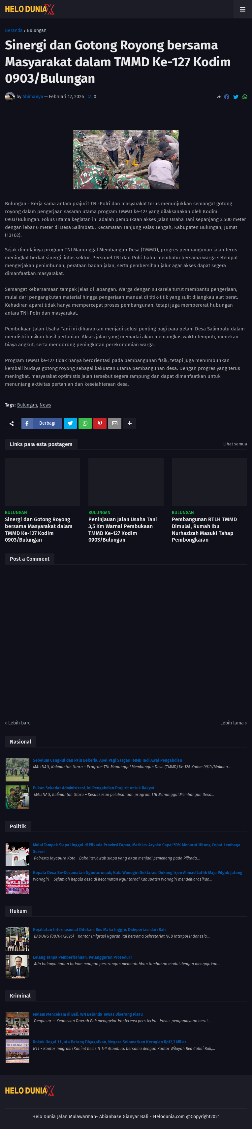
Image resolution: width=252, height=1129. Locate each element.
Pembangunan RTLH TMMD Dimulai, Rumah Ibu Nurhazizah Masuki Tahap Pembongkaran (204, 529)
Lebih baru (19, 723)
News (45, 405)
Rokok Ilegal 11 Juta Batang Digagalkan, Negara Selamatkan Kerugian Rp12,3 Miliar (109, 1042)
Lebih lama (232, 723)
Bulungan (37, 30)
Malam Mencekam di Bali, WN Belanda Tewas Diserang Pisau (88, 1014)
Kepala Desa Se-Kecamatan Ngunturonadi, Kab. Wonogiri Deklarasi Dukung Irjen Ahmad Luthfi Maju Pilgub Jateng (137, 872)
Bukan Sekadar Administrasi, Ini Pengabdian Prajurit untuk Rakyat (94, 788)
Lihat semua (235, 443)
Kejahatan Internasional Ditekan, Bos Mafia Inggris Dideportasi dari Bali (99, 929)
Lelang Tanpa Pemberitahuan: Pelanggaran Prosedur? (82, 957)
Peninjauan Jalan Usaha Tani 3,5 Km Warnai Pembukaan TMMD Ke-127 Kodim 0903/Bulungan (122, 529)
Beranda (14, 30)
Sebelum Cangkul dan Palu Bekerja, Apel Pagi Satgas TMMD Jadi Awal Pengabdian (107, 760)
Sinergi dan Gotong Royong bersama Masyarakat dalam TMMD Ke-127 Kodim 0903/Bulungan (39, 529)
